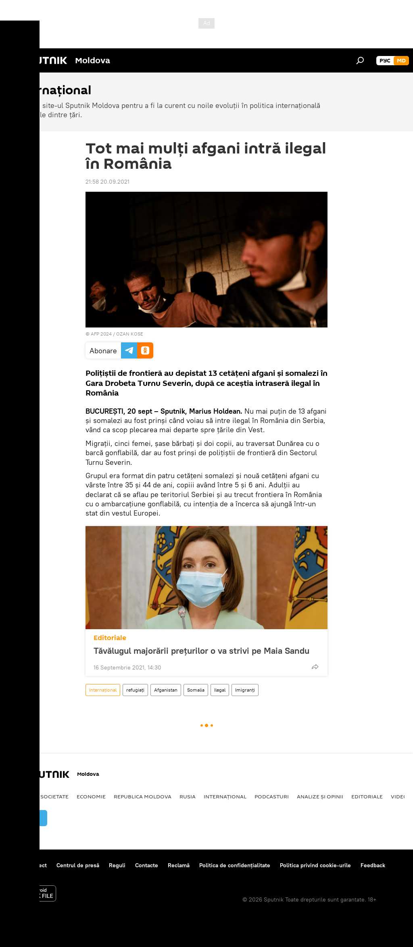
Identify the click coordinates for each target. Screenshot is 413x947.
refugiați (135, 690)
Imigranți (245, 690)
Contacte (146, 865)
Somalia (195, 690)
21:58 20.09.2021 (107, 181)
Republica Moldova (142, 796)
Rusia (187, 796)
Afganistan (165, 690)
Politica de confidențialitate (234, 865)
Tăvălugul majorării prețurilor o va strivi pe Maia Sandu (201, 650)
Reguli (117, 865)
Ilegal (219, 690)
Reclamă (179, 865)
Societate (54, 796)
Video (399, 796)
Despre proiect (27, 865)
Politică (20, 796)
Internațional (103, 690)
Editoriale (110, 638)
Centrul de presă (77, 865)
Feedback (373, 865)
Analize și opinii (320, 796)
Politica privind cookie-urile (315, 865)
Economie (91, 796)
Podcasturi (271, 796)
